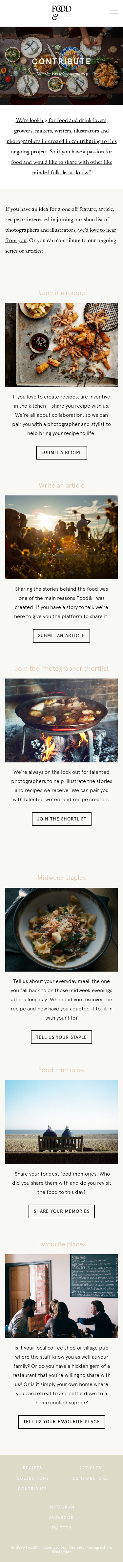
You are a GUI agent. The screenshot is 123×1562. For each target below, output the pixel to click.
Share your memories (62, 1211)
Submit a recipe (61, 452)
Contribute (32, 1489)
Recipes (32, 1468)
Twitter (61, 1528)
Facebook (61, 1517)
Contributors (90, 1478)
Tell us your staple (61, 1037)
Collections (33, 1478)
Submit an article (61, 635)
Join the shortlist (61, 819)
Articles (90, 1468)
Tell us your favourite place (61, 1422)
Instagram (62, 1507)
